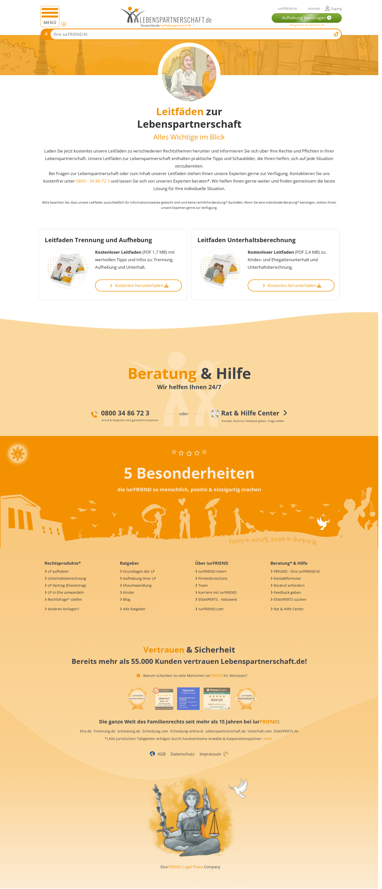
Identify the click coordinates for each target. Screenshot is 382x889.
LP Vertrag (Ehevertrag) (67, 585)
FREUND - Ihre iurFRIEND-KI (297, 571)
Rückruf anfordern (289, 585)
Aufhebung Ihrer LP (139, 578)
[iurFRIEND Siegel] (137, 698)
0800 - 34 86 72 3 (93, 181)
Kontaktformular (287, 578)
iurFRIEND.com (210, 609)
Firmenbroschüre (212, 578)
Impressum (210, 754)
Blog (126, 599)
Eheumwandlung (137, 585)
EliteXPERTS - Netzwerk (217, 599)
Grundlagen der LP (139, 571)
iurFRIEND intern (212, 571)
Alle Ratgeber (134, 609)
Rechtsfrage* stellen (65, 599)
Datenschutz (183, 754)
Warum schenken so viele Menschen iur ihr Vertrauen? (192, 675)
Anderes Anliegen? (63, 609)
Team (203, 585)
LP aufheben (58, 571)
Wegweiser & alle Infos (307, 25)
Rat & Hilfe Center (289, 609)
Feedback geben (287, 592)
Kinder (128, 592)
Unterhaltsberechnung (67, 578)
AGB (162, 754)
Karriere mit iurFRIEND (217, 592)
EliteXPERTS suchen (290, 599)
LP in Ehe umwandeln (66, 592)
